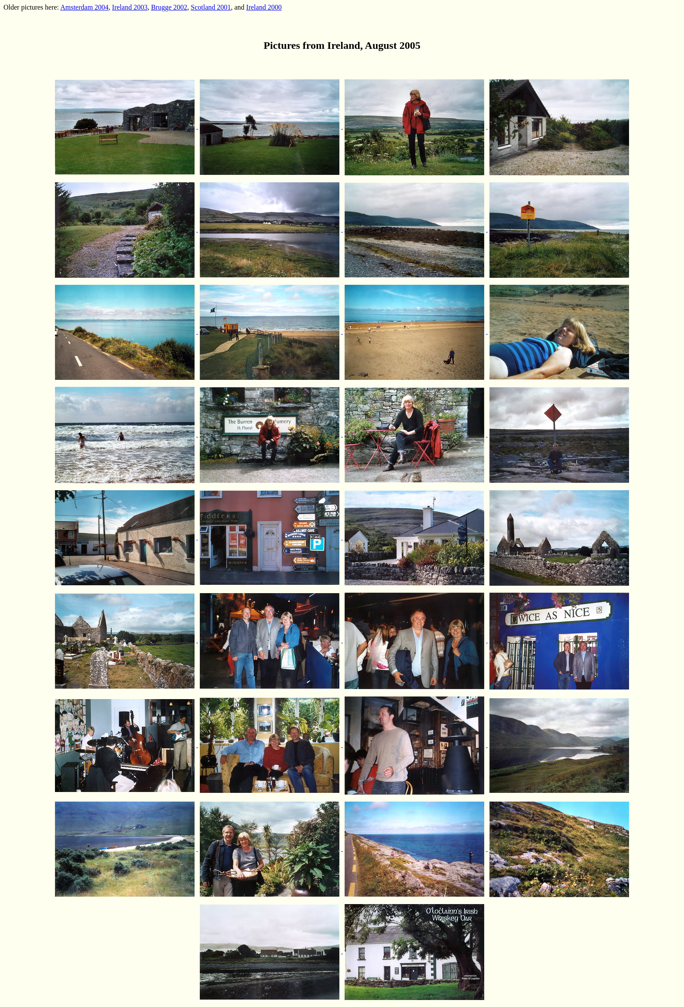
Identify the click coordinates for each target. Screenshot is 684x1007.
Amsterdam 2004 (84, 7)
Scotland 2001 (211, 7)
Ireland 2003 (129, 7)
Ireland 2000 (263, 7)
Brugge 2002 (169, 7)
